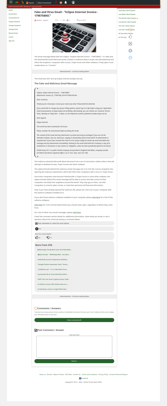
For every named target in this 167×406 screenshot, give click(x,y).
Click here (38, 205)
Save (38, 229)
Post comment (42, 223)
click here (96, 197)
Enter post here (74, 335)
